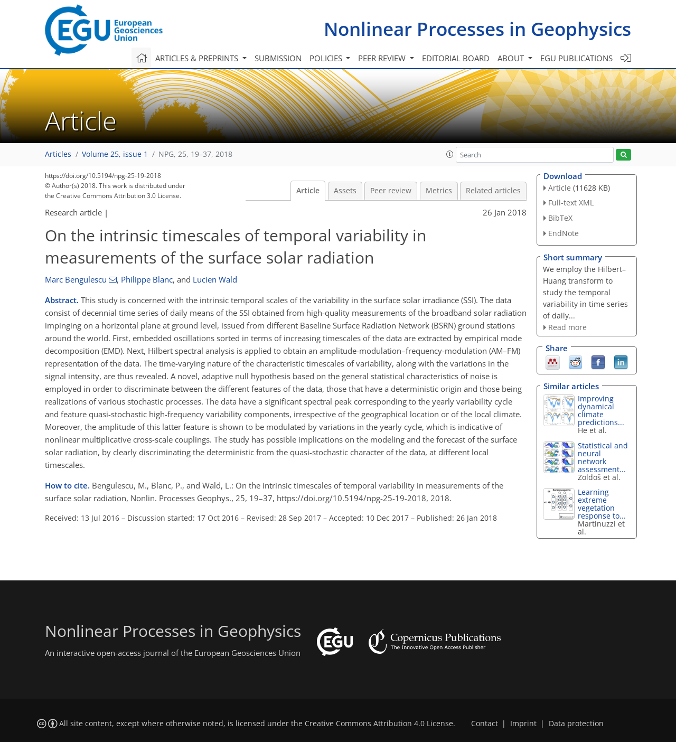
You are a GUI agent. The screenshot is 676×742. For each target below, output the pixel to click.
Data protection (576, 723)
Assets (345, 190)
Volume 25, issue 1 (115, 154)
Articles (58, 154)
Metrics (439, 190)
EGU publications (576, 58)
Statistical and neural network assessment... (603, 457)
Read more (567, 327)
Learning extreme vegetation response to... (602, 504)
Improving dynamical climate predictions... (601, 410)
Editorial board (456, 58)
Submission (278, 58)
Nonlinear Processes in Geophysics (477, 28)
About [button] (511, 58)
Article (308, 190)
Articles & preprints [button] (197, 58)
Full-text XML (571, 203)
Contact (484, 723)
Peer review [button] (383, 58)
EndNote (563, 233)
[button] (450, 154)
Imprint (523, 723)
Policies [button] (326, 58)
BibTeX (560, 218)
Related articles (493, 190)
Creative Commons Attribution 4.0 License (379, 723)
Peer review (390, 190)
